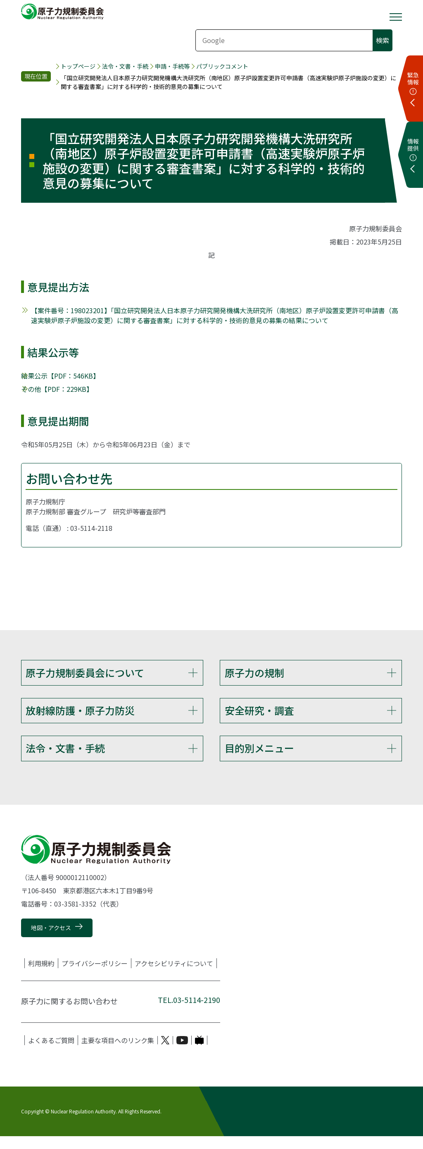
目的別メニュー (259, 756)
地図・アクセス (51, 940)
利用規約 (41, 976)
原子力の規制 (254, 672)
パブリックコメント (222, 66)
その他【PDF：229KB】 (57, 389)
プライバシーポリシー (95, 976)
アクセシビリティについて (174, 976)
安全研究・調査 (259, 714)
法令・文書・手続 (125, 66)
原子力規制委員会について (85, 672)
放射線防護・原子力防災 (80, 714)
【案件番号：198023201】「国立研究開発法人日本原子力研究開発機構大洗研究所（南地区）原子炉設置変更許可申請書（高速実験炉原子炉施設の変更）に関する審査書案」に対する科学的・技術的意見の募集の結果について (214, 315)
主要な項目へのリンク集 (117, 1053)
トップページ (78, 66)
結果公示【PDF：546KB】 (60, 376)
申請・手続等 (172, 66)
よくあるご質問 (51, 1053)
